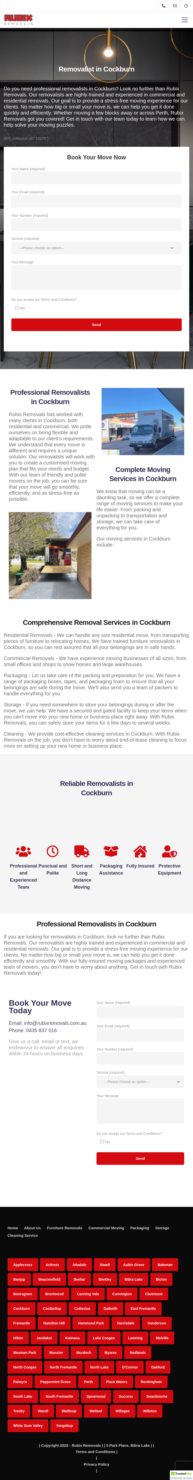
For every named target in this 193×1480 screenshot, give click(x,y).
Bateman (165, 1265)
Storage (162, 1228)
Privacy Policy (96, 1464)
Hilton (18, 1338)
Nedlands (138, 1353)
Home (13, 1228)
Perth (88, 1382)
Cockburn (21, 1309)
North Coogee (25, 1367)
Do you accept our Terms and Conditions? (44, 300)
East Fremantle (143, 1309)
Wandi (43, 1411)
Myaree (111, 1353)
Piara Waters (116, 1382)
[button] (181, 1475)
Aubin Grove (133, 1265)
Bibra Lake (134, 1279)
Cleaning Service (23, 1235)
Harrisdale (125, 1323)
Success (126, 1396)
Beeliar (79, 1279)
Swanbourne (156, 1396)
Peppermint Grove (55, 1382)
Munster (56, 1353)
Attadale (79, 1265)
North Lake (99, 1367)
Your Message (96, 276)
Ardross (52, 1265)
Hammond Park (91, 1323)
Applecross (22, 1265)
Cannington (122, 1294)
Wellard (95, 1411)
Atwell (105, 1265)
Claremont (153, 1294)
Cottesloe (82, 1309)
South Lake (22, 1396)
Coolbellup (52, 1309)
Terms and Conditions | (96, 1452)
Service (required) (96, 247)
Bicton (161, 1279)
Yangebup (64, 1426)
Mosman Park (24, 1353)
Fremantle (21, 1323)
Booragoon (22, 1294)
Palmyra (20, 1382)
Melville (162, 1338)
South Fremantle (59, 1396)
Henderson (157, 1323)
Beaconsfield (49, 1279)
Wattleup (69, 1411)
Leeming (135, 1338)
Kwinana (72, 1338)
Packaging (139, 1228)
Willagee (122, 1411)
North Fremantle (63, 1367)
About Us (32, 1228)
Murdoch (83, 1353)
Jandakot (44, 1338)
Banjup (19, 1279)
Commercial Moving (106, 1228)
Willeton (150, 1411)
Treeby (19, 1411)
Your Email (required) (96, 200)
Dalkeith (110, 1309)
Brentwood (54, 1294)
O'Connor (130, 1367)
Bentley (105, 1279)
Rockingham (151, 1382)
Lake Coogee (104, 1338)
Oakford (158, 1367)
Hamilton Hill (54, 1323)
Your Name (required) (96, 177)
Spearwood (95, 1396)
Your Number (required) (96, 223)
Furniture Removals (64, 1228)
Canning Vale (88, 1294)
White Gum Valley (28, 1426)
